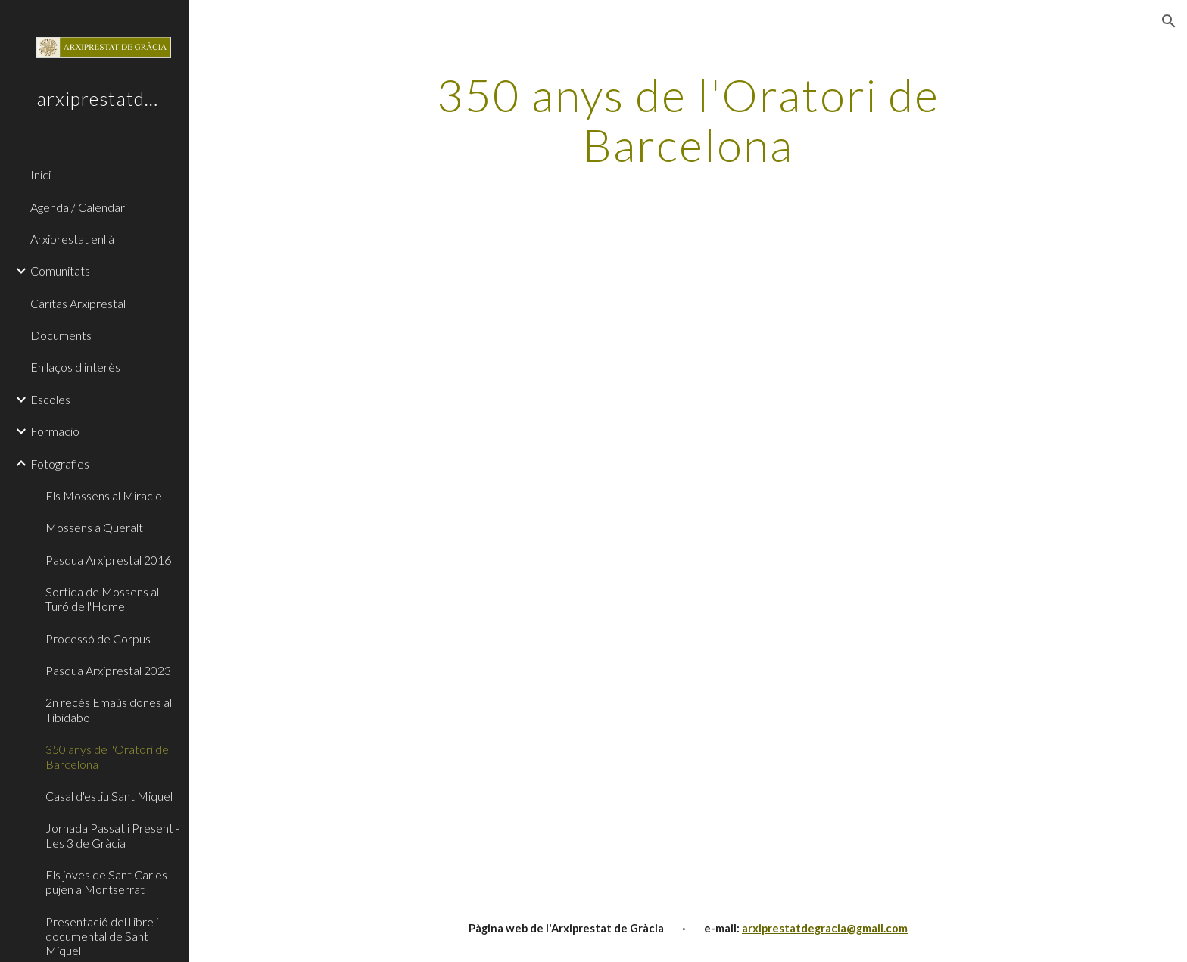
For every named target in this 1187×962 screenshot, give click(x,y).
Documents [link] (61, 335)
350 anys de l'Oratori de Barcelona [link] (107, 756)
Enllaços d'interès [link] (75, 367)
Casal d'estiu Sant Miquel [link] (109, 796)
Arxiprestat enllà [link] (72, 239)
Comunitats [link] (60, 270)
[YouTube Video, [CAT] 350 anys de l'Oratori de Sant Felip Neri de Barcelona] (912, 393)
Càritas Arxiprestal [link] (78, 303)
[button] (1169, 21)
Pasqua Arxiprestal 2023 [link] (108, 670)
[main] (688, 120)
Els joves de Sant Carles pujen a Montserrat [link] (106, 881)
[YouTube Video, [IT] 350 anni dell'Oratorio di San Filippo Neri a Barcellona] (912, 732)
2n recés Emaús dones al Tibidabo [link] (108, 709)
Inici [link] (40, 174)
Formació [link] (54, 431)
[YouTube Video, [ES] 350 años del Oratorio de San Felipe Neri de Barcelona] (464, 732)
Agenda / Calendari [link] (78, 207)
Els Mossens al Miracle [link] (103, 495)
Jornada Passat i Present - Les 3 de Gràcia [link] (112, 834)
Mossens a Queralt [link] (94, 527)
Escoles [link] (50, 399)
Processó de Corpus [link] (98, 638)
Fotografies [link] (59, 463)
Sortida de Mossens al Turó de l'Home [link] (102, 598)
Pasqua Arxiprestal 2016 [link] (108, 560)
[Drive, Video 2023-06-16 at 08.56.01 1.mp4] (464, 394)
